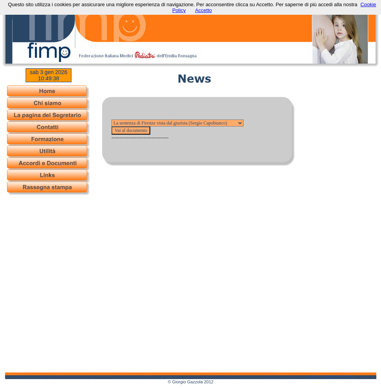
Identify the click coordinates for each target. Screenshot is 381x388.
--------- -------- (177, 123)
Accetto (203, 10)
